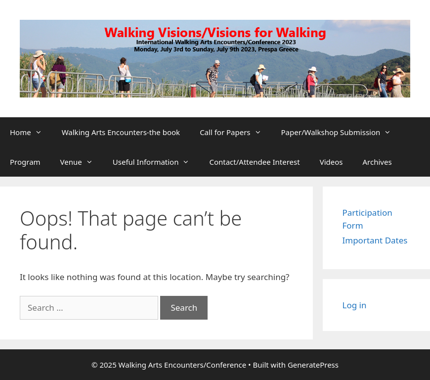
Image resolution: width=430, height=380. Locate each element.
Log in (355, 305)
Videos (331, 162)
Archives (377, 162)
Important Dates (375, 240)
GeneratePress (313, 365)
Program (25, 162)
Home (31, 132)
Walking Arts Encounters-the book (121, 132)
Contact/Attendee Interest (254, 162)
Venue (81, 162)
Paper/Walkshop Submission (341, 132)
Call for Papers (235, 132)
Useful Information (156, 162)
